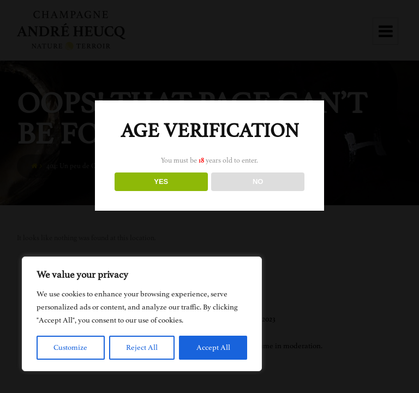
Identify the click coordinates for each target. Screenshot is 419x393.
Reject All (142, 347)
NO (258, 181)
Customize (70, 347)
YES (161, 181)
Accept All (213, 347)
